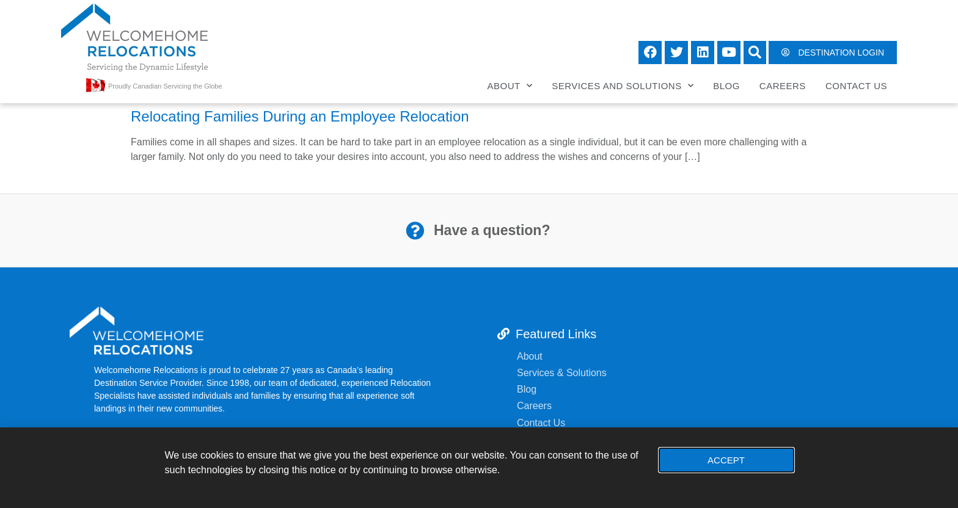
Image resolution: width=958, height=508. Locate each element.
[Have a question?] (415, 231)
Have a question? (492, 230)
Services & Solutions (563, 373)
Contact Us (856, 86)
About (510, 85)
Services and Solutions (622, 85)
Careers (782, 86)
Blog (726, 86)
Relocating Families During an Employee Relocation (300, 116)
